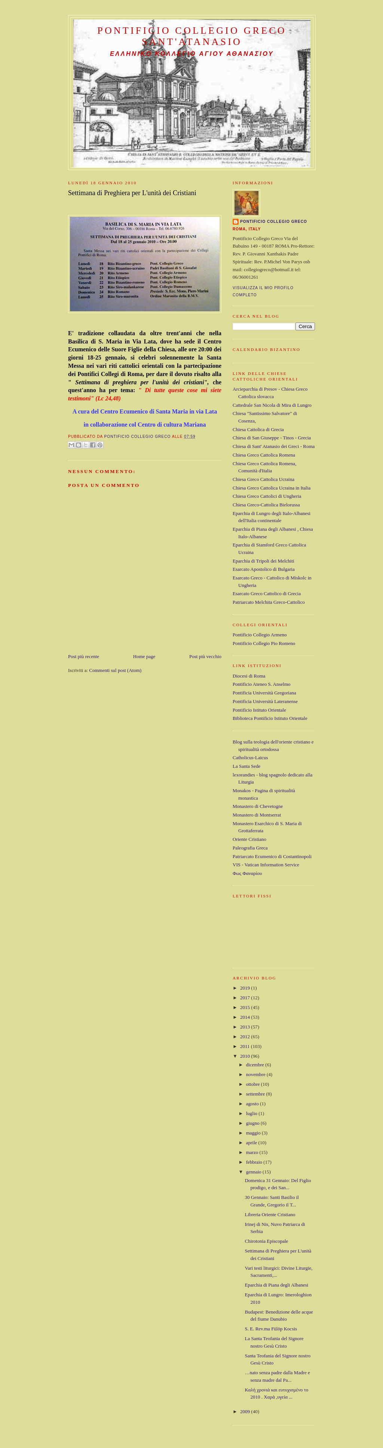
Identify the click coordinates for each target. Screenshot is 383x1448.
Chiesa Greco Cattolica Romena (264, 455)
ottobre (253, 1084)
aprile (252, 1142)
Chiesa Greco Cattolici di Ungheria (267, 496)
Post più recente (83, 656)
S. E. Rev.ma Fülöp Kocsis (271, 1329)
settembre (256, 1094)
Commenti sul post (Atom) (115, 670)
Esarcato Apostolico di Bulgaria (264, 569)
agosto (253, 1103)
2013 (245, 1027)
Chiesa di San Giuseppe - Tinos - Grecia (272, 437)
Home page (144, 656)
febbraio (255, 1162)
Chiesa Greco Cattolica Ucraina (263, 479)
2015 (245, 1007)
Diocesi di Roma (249, 676)
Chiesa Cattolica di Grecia (258, 429)
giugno (253, 1123)
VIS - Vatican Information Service (266, 864)
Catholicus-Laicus (250, 757)
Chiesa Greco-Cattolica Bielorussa (266, 505)
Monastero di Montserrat (257, 815)
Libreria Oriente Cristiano (270, 1214)
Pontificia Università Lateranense (265, 701)
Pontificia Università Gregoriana (264, 693)
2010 (245, 1056)
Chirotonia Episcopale (266, 1241)
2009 (245, 1411)
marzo (253, 1152)
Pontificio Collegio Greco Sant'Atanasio (192, 36)
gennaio (254, 1172)
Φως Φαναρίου (247, 873)
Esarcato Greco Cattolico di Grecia (267, 593)
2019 (245, 988)
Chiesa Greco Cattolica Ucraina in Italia (271, 488)
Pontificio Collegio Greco (273, 221)
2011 (245, 1046)
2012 (245, 1036)
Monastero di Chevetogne (258, 806)
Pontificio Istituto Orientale (259, 710)
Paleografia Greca (250, 848)
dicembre (256, 1064)
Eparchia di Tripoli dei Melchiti (263, 561)
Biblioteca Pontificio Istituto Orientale (270, 718)
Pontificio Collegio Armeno (260, 634)
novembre (256, 1074)
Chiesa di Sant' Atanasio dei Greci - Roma (274, 446)
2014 (245, 1017)
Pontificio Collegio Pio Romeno (264, 643)
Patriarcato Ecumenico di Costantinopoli (272, 856)
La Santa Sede (246, 766)
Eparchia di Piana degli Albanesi (276, 1285)
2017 (245, 997)
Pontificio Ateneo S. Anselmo (262, 684)
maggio (254, 1133)
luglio (252, 1113)
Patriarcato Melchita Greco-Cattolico (269, 602)
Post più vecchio (205, 656)
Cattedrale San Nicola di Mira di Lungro (272, 405)
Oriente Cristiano (249, 839)
